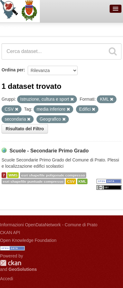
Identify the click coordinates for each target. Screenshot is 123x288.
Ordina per (13, 69)
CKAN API (10, 232)
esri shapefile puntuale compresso (33, 181)
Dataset (11, 28)
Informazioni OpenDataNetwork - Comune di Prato (48, 224)
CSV (70, 181)
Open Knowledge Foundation (28, 240)
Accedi (6, 278)
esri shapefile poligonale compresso (53, 175)
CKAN (10, 263)
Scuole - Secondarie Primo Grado (48, 150)
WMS (12, 175)
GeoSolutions (22, 269)
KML (82, 181)
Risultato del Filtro (25, 128)
